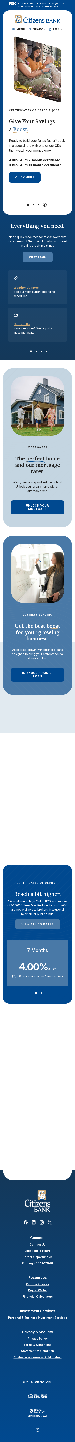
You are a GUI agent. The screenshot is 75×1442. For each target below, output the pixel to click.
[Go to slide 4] (46, 351)
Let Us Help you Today (34, 842)
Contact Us (22, 324)
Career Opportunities (37, 1256)
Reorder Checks (37, 1284)
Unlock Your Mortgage (37, 507)
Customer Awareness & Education (38, 1357)
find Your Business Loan (37, 674)
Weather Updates (26, 287)
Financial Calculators (37, 1296)
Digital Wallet (37, 1290)
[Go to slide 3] (38, 204)
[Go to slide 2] (33, 204)
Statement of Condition (37, 1351)
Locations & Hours (38, 1250)
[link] (37, 1412)
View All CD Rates (37, 924)
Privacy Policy (38, 1338)
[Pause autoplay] (45, 205)
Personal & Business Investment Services (37, 1317)
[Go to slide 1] (28, 205)
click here (24, 177)
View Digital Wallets (33, 1152)
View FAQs (37, 257)
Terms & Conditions (37, 1344)
